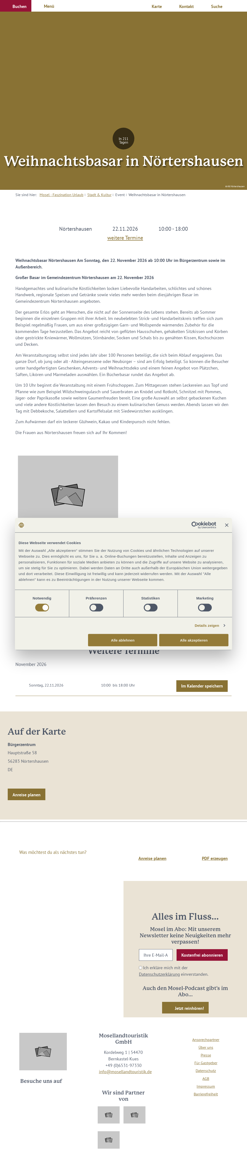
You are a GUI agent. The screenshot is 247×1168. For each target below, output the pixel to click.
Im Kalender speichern (202, 686)
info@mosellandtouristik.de (125, 1071)
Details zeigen (207, 625)
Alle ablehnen (123, 640)
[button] (15, 6)
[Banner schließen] (226, 525)
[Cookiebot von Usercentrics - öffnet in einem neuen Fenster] (195, 525)
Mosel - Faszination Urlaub (61, 194)
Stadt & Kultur (99, 194)
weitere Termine (125, 236)
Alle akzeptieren (193, 640)
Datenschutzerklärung (159, 974)
